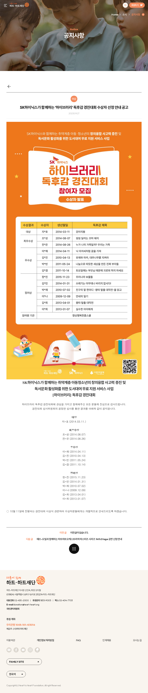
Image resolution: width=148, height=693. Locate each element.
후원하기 (137, 5)
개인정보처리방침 (45, 640)
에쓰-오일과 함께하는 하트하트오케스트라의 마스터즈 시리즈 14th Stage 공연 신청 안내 (79, 539)
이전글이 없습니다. (79, 532)
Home (114, 14)
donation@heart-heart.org (26, 604)
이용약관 (10, 640)
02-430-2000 (21, 600)
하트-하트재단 (19, 5)
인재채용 (106, 640)
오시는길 (137, 640)
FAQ (78, 640)
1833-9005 (45, 600)
